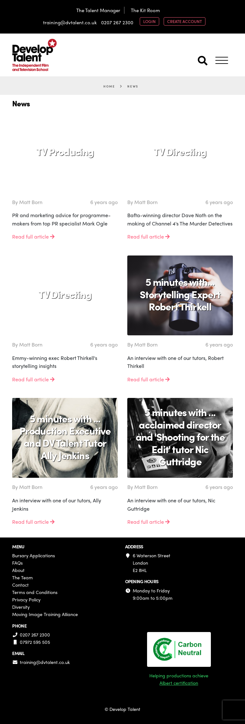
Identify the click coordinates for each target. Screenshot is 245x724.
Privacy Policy (26, 599)
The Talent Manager (98, 10)
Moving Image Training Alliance (45, 614)
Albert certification (179, 683)
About (18, 570)
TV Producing (65, 151)
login (149, 21)
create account (184, 21)
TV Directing (180, 151)
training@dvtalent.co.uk (70, 22)
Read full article (33, 236)
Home (109, 86)
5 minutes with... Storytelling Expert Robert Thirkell (180, 294)
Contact (20, 585)
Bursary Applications (33, 555)
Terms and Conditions (34, 592)
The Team (22, 577)
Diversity (21, 607)
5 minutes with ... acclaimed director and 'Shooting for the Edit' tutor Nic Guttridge (180, 437)
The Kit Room (145, 10)
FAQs (17, 563)
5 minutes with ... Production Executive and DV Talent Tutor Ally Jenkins (65, 436)
